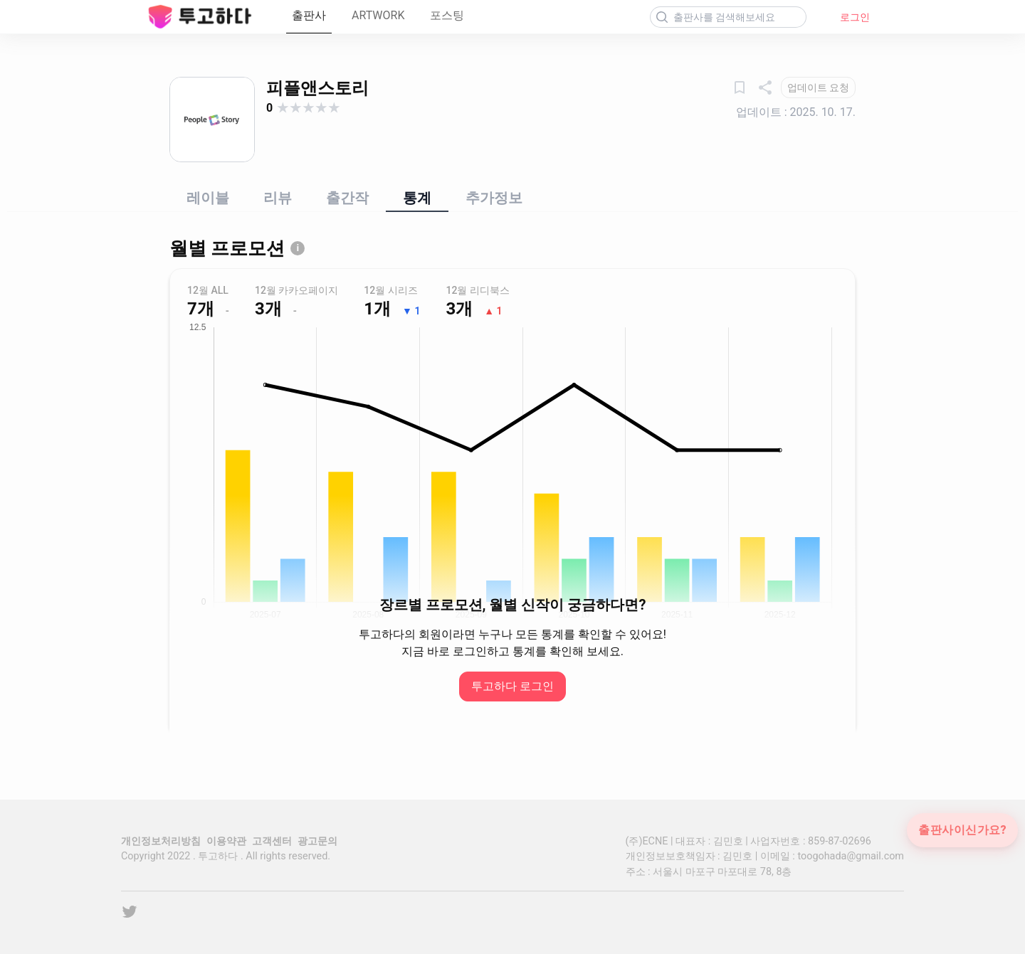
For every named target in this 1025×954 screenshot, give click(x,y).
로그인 (855, 17)
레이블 (207, 197)
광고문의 (317, 841)
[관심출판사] (740, 87)
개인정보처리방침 (161, 841)
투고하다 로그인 (512, 686)
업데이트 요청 (818, 87)
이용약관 (226, 841)
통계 (417, 197)
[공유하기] (765, 87)
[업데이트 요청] (818, 87)
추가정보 (494, 197)
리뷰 (277, 197)
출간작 (347, 197)
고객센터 (272, 841)
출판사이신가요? (962, 830)
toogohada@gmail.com (850, 856)
